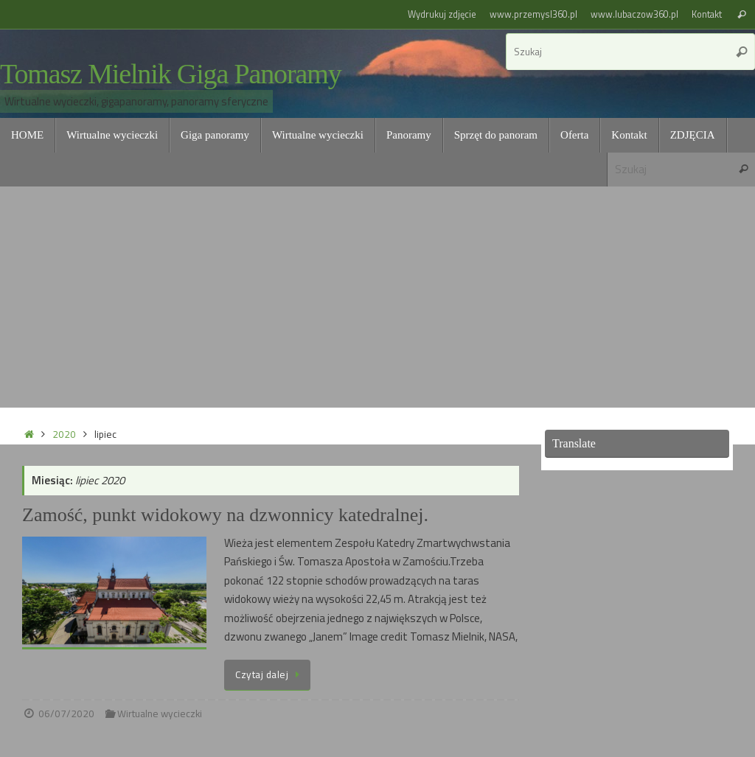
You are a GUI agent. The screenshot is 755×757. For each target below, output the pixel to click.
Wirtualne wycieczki (159, 713)
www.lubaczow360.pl (634, 14)
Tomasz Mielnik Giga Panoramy (170, 74)
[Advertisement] (377, 297)
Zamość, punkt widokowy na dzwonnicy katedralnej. (225, 515)
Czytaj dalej (270, 674)
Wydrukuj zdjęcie (442, 14)
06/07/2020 (66, 713)
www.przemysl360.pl (533, 14)
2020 (64, 434)
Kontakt (707, 14)
